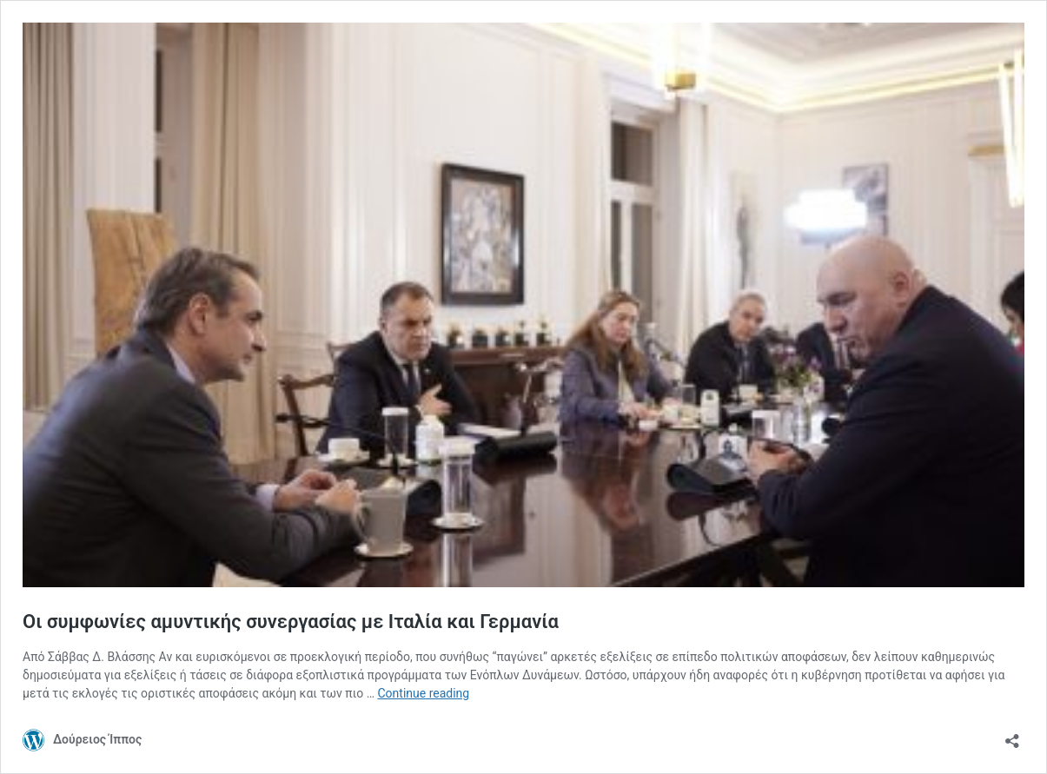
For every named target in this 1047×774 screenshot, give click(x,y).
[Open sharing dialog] (1012, 735)
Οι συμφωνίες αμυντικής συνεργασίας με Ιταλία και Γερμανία (291, 621)
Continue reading (424, 693)
